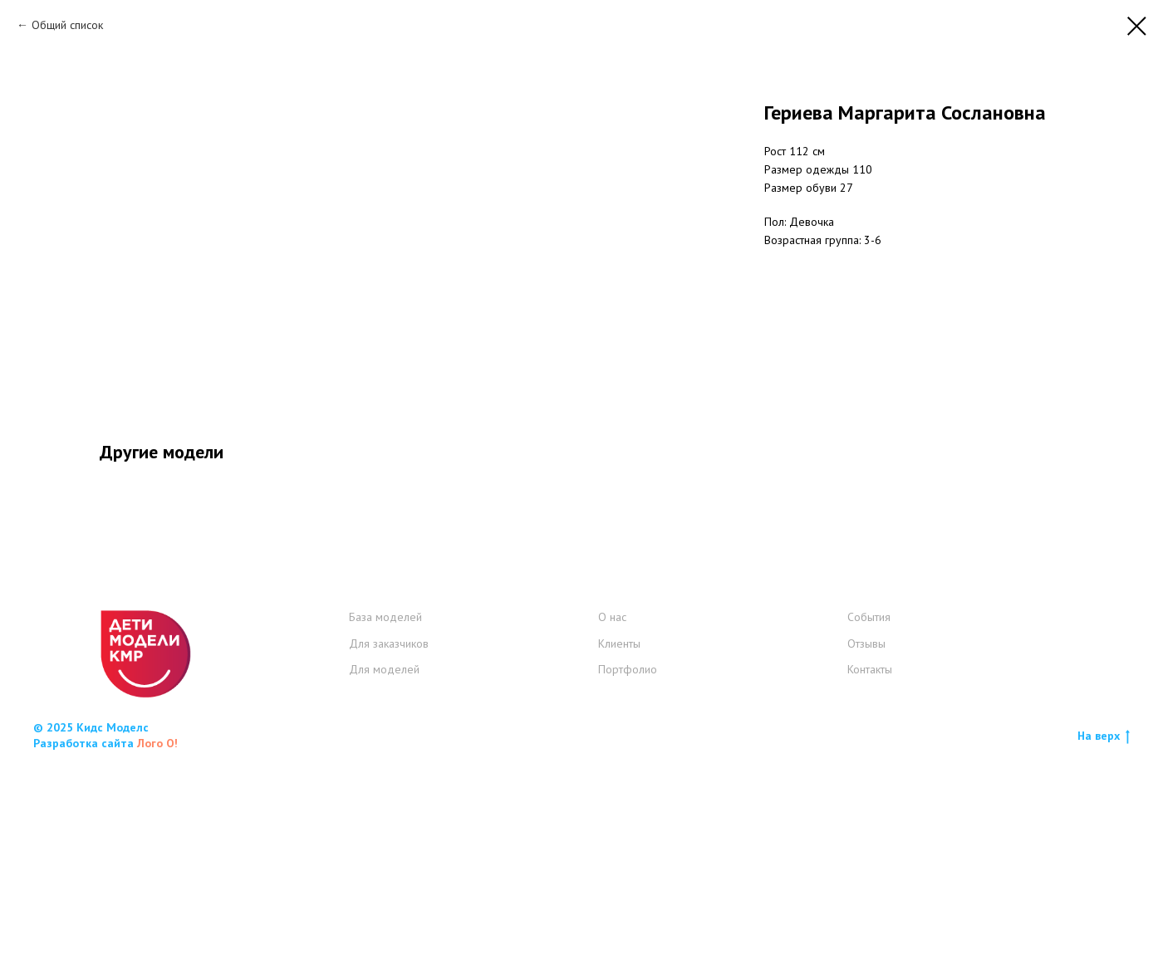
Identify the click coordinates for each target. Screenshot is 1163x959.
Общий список (67, 24)
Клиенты (619, 834)
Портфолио (627, 860)
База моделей (385, 807)
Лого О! (157, 934)
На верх (1103, 927)
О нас (612, 807)
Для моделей (384, 860)
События (869, 807)
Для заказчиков (389, 834)
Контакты (869, 860)
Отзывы (866, 834)
